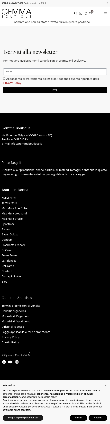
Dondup (7, 239)
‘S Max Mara (9, 203)
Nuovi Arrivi (9, 198)
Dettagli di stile (11, 276)
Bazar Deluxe (10, 234)
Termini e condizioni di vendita (21, 306)
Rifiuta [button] (78, 417)
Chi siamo (8, 266)
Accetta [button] (98, 417)
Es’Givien (7, 250)
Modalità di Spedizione (16, 321)
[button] (105, 13)
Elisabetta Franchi (13, 245)
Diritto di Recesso (13, 326)
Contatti (7, 271)
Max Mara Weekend (14, 213)
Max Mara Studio (12, 219)
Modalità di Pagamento (16, 316)
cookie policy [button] (50, 397)
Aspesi (6, 229)
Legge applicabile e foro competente (26, 332)
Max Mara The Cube (15, 208)
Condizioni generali (14, 311)
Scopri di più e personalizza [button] (23, 417)
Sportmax (8, 224)
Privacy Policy (12, 83)
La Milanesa (9, 260)
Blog (4, 281)
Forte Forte (9, 255)
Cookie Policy (10, 342)
